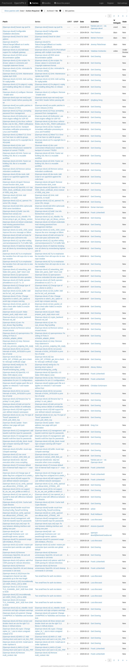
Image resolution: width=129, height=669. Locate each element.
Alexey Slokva (96, 367)
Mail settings (122, 3)
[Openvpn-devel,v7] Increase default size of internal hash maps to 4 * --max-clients (18, 467)
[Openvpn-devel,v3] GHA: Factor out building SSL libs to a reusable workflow (17, 155)
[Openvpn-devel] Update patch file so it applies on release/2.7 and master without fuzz (18, 385)
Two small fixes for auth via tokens (48, 576)
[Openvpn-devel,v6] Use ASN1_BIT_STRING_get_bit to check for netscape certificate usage (17, 359)
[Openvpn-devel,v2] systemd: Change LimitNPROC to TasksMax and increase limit (18, 615)
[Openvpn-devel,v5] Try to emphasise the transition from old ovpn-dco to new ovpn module (18, 264)
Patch (5, 22)
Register (110, 3)
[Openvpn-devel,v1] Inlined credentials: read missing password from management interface (18, 224)
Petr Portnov (95, 32)
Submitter (95, 22)
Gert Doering (96, 56)
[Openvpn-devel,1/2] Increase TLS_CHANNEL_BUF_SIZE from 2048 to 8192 (18, 602)
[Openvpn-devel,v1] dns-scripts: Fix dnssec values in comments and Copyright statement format (16, 62)
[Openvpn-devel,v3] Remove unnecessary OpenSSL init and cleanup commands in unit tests (18, 568)
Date (82, 22)
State (124, 22)
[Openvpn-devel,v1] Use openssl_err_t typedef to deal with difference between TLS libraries (18, 496)
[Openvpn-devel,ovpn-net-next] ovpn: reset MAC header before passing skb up (17, 100)
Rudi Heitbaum (96, 514)
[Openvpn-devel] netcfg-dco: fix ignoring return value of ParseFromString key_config (15, 367)
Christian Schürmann (99, 386)
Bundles (46, 3)
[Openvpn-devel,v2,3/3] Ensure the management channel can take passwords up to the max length (16, 576)
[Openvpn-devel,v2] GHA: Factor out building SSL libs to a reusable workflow (17, 163)
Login (101, 3)
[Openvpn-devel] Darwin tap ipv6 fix (16, 27)
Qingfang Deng (96, 100)
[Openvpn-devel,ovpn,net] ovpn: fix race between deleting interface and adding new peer (16, 526)
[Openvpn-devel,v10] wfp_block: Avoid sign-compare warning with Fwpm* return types (17, 443)
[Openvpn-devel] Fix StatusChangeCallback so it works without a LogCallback (16, 44)
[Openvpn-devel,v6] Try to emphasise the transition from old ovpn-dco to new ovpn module (18, 256)
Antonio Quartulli (97, 526)
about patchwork (82, 666)
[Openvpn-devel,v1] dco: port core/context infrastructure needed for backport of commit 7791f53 (17, 147)
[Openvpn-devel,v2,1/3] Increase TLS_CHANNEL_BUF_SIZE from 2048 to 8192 (18, 589)
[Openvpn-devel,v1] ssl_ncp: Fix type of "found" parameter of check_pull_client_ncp (18, 417)
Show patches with (11, 11)
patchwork (44, 666)
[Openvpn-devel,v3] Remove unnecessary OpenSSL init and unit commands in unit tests (16, 555)
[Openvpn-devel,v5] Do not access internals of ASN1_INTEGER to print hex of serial (17, 351)
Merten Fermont (97, 38)
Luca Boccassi (96, 520)
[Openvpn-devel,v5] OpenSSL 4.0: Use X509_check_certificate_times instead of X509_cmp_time (18, 189)
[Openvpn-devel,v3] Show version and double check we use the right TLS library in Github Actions (17, 623)
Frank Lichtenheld (98, 213)
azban (93, 509)
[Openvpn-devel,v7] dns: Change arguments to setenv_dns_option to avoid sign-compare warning (16, 298)
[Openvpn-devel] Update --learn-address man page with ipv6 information (15, 425)
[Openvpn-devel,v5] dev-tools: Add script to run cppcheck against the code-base (16, 176)
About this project (62, 3)
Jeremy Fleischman (98, 44)
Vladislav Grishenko (98, 51)
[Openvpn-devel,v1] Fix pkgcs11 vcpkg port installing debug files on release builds (18, 86)
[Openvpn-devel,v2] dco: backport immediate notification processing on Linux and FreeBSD (17, 129)
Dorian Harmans (97, 207)
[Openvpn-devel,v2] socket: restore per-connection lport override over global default (18, 547)
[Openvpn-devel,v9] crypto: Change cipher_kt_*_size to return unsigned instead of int (16, 631)
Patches (34, 3)
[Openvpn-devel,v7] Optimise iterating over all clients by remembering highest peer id (18, 248)
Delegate (117, 23)
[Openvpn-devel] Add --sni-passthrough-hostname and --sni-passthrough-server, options (15, 533)
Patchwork (7, 3)
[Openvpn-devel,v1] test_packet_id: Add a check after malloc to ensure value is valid (16, 306)
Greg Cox (94, 425)
